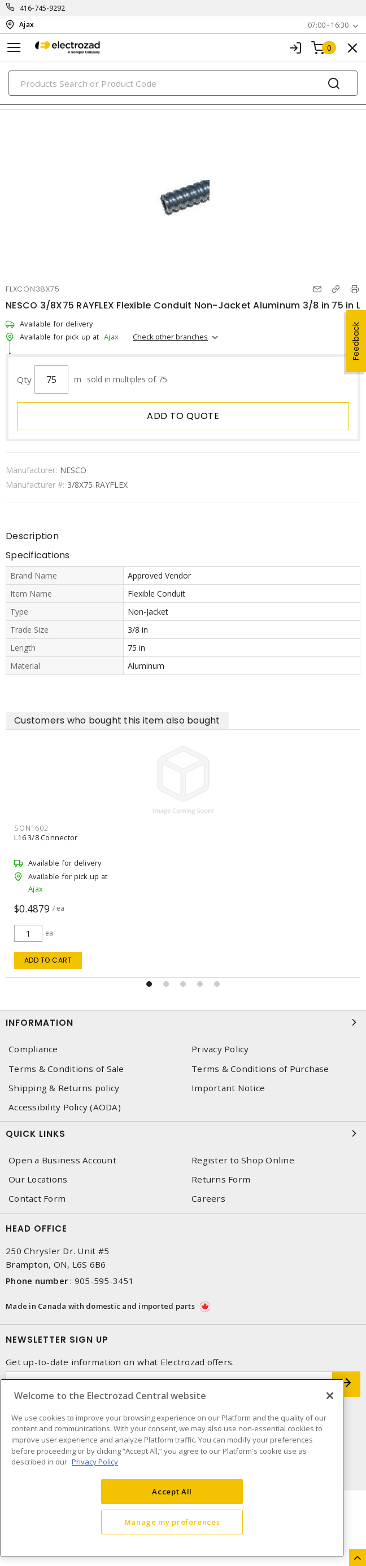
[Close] (329, 1395)
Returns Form (220, 1179)
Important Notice (228, 1088)
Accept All (172, 1491)
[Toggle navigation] (14, 48)
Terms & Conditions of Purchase (260, 1069)
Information (183, 1022)
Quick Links (183, 1133)
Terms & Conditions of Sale (66, 1069)
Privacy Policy (220, 1049)
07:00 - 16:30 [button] (328, 25)
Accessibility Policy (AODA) (64, 1107)
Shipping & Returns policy (63, 1088)
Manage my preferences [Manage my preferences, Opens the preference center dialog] (172, 1522)
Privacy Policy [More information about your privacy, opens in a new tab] (95, 1462)
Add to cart (48, 960)
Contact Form (37, 1198)
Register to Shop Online (242, 1160)
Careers (208, 1198)
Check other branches (170, 337)
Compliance (33, 1049)
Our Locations (37, 1179)
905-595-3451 (104, 1280)
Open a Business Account (62, 1160)
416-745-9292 (43, 8)
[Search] (183, 83)
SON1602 (31, 828)
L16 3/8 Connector (45, 837)
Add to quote (183, 415)
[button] (149, 984)
